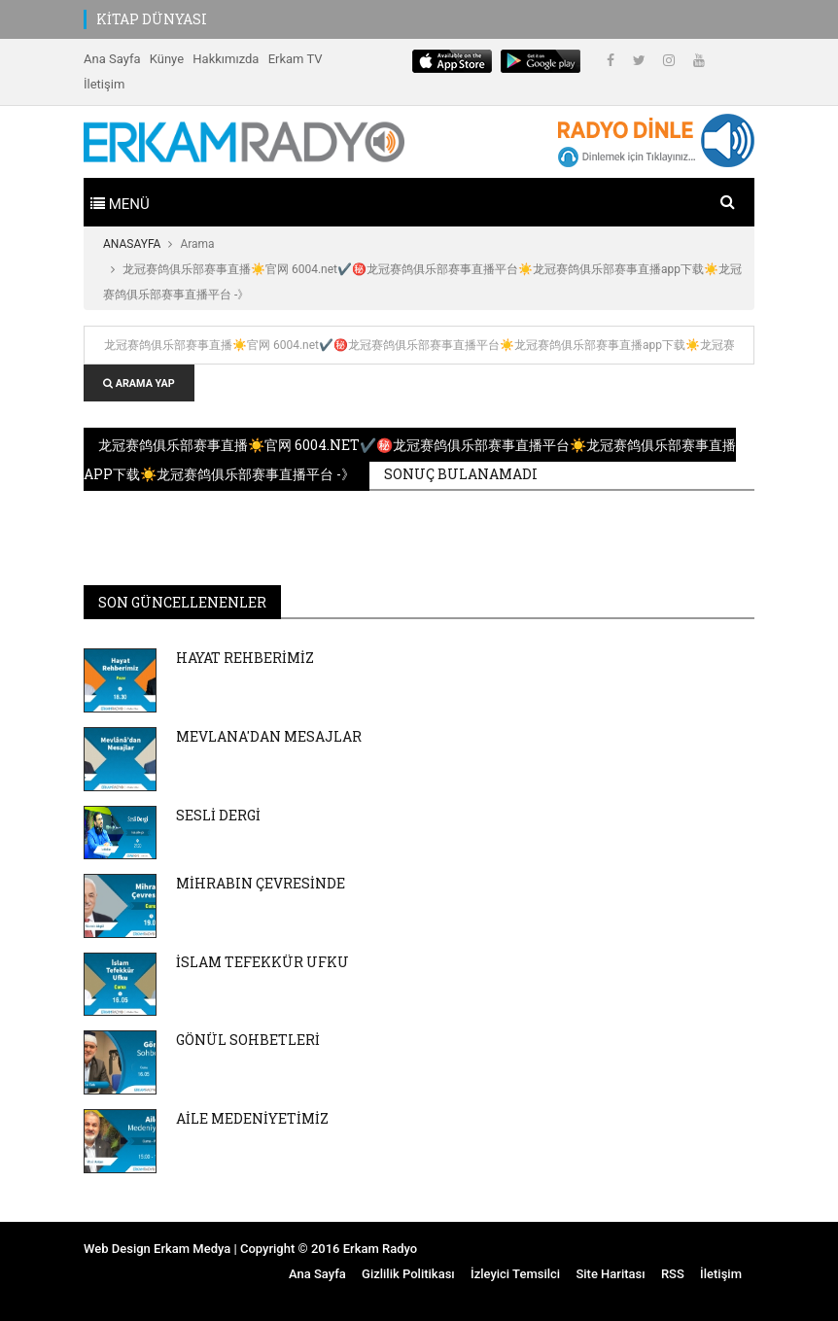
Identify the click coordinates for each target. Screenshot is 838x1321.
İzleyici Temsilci (515, 1274)
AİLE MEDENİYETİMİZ (252, 1118)
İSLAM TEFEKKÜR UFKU (262, 962)
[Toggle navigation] (120, 202)
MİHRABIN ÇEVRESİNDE (260, 883)
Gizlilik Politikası (408, 1274)
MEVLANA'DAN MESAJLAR (269, 736)
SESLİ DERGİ (218, 815)
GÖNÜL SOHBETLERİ (248, 1039)
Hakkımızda (225, 59)
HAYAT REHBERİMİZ (245, 657)
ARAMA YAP (139, 383)
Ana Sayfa (112, 59)
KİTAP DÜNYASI (151, 19)
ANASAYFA (131, 244)
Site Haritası (610, 1274)
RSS (672, 1274)
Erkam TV (295, 59)
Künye (167, 59)
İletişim (104, 84)
